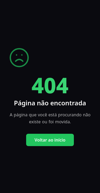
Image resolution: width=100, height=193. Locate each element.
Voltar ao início (50, 140)
